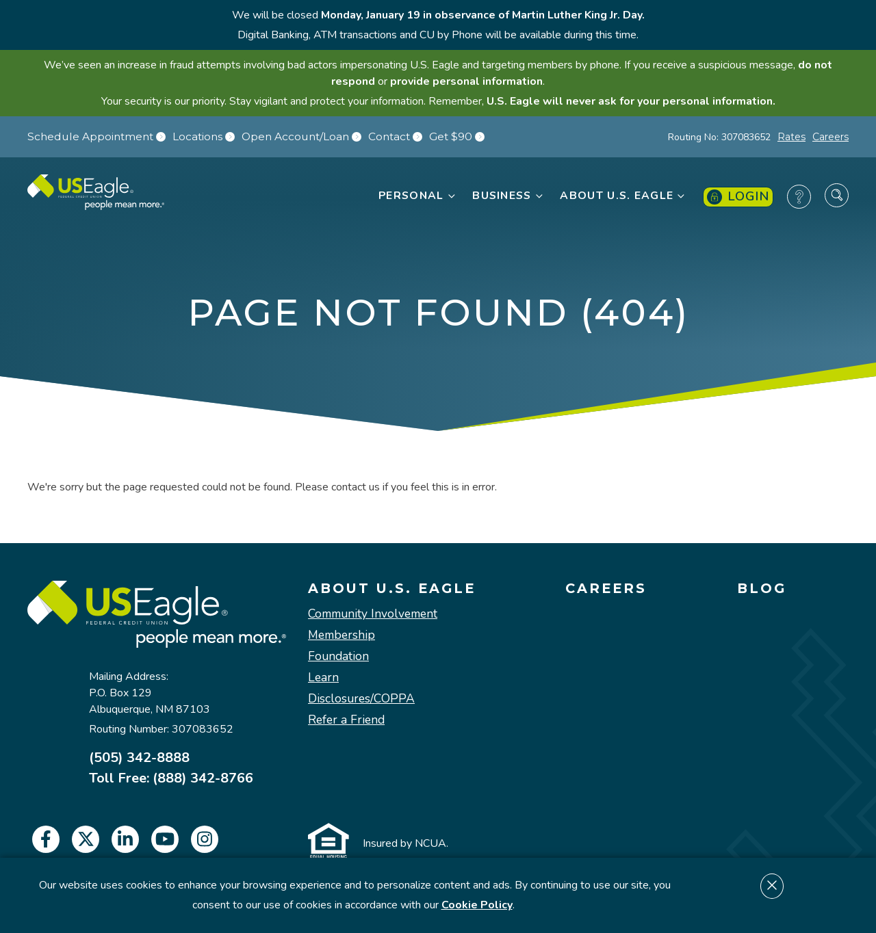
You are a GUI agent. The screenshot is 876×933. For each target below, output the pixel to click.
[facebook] (46, 839)
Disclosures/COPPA (361, 699)
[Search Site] (837, 195)
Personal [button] (417, 195)
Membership (341, 635)
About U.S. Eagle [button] (623, 195)
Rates (791, 137)
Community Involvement (372, 614)
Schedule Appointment (96, 137)
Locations (203, 137)
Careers (830, 137)
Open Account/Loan (301, 137)
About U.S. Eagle (392, 588)
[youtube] (165, 839)
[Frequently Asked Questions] (799, 197)
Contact (395, 137)
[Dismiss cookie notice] (772, 886)
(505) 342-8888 (139, 758)
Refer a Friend (346, 720)
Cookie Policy (477, 904)
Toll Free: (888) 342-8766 (171, 778)
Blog (761, 588)
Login (738, 196)
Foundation (338, 656)
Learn (323, 677)
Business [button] (508, 195)
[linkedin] (125, 839)
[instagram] (204, 839)
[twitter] (85, 839)
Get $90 (457, 137)
